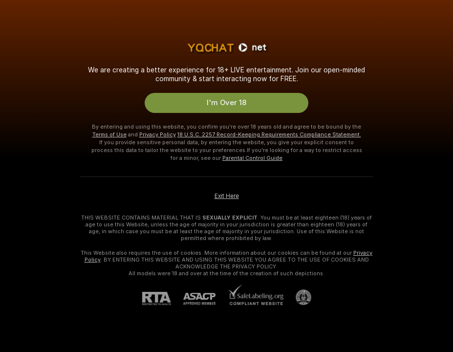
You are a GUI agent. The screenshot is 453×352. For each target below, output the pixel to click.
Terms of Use (109, 134)
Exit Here (227, 196)
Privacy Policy (157, 134)
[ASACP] (205, 299)
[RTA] (162, 298)
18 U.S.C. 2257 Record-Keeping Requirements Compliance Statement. (269, 134)
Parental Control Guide (252, 157)
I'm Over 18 (226, 102)
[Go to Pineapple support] (297, 297)
